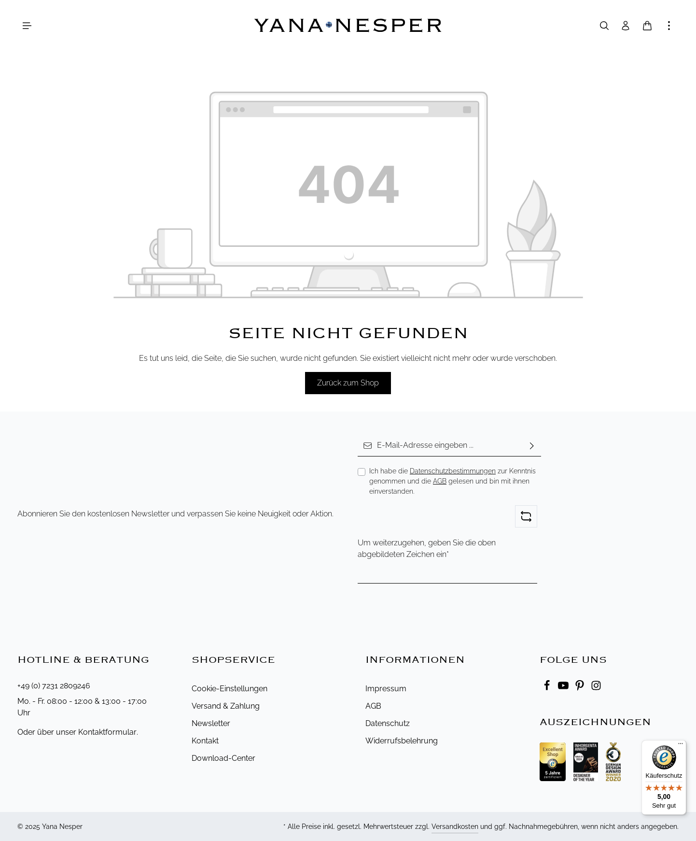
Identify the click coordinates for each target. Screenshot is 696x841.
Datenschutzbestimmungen (453, 471)
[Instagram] (596, 688)
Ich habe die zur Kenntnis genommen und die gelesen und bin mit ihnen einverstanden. (452, 481)
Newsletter (211, 723)
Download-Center (223, 758)
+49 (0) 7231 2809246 (53, 685)
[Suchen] (604, 25)
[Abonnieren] (532, 445)
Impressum (385, 688)
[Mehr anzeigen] (669, 25)
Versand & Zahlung (226, 706)
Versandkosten (455, 826)
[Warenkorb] (647, 25)
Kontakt (205, 740)
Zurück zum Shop (348, 382)
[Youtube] (564, 688)
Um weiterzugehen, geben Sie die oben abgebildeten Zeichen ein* (427, 548)
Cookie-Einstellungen (229, 688)
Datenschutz (387, 723)
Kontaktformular (107, 732)
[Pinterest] (580, 688)
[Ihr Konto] (625, 25)
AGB (439, 481)
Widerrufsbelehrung (401, 740)
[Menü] (27, 25)
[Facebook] (548, 688)
